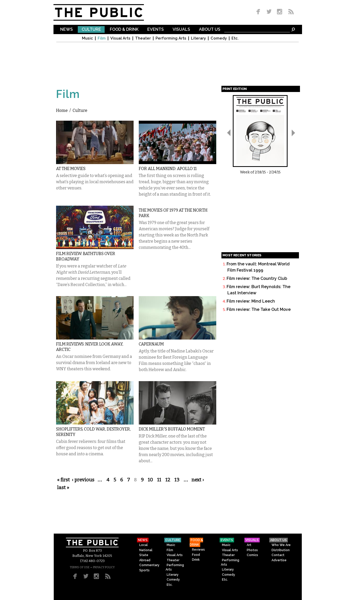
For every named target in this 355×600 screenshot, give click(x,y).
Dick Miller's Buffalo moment (172, 429)
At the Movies (71, 168)
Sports (144, 570)
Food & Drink (124, 29)
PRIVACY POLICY (104, 567)
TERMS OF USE (79, 567)
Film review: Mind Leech (251, 301)
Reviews (198, 549)
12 (167, 480)
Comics (252, 555)
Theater (143, 38)
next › (197, 480)
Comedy (219, 38)
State (143, 555)
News (66, 29)
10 (150, 480)
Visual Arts (120, 38)
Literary (198, 38)
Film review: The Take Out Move (259, 309)
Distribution (281, 550)
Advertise (279, 560)
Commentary (149, 565)
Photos (252, 550)
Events (155, 29)
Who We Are (281, 545)
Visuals (181, 29)
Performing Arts (171, 38)
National (145, 550)
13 (176, 480)
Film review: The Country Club (257, 278)
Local (143, 545)
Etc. (235, 38)
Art (249, 545)
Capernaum (151, 344)
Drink (196, 559)
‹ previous (83, 480)
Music (87, 38)
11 (159, 480)
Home (62, 110)
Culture (91, 29)
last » (63, 487)
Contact (278, 555)
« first (63, 480)
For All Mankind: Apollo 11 (168, 168)
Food (196, 555)
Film (102, 38)
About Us (209, 29)
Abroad (144, 560)
